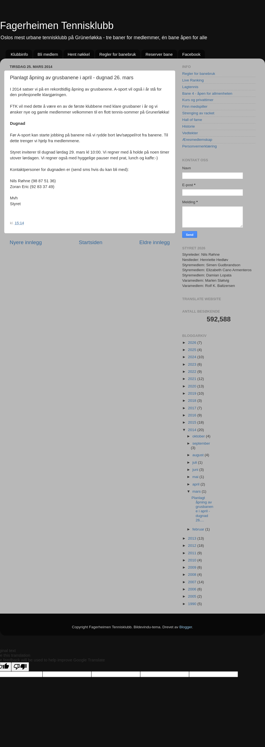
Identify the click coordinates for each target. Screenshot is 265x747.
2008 (192, 574)
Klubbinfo (19, 54)
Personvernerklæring (199, 146)
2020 (192, 386)
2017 (192, 408)
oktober (199, 436)
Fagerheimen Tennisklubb (57, 25)
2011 (192, 553)
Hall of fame (192, 120)
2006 (192, 589)
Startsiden (90, 242)
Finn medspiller (195, 106)
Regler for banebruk (117, 54)
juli (195, 462)
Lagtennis (190, 87)
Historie (188, 126)
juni (195, 470)
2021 (192, 379)
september (201, 443)
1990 (192, 604)
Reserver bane (159, 54)
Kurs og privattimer (197, 100)
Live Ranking (193, 80)
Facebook (191, 54)
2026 (192, 342)
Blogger (185, 627)
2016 (192, 415)
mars (197, 491)
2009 (192, 567)
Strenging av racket (198, 113)
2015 (192, 422)
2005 (192, 596)
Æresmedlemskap (197, 140)
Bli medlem (48, 54)
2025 (192, 350)
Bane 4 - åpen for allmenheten (207, 93)
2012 (192, 545)
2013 (192, 538)
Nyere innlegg (26, 242)
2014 (192, 430)
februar (198, 529)
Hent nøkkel (79, 54)
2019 (192, 393)
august (198, 455)
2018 (192, 400)
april (196, 484)
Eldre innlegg (154, 242)
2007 (192, 582)
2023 (192, 364)
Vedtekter (190, 133)
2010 (192, 560)
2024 (192, 357)
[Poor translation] (20, 666)
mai (196, 477)
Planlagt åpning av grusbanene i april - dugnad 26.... (202, 509)
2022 (192, 371)
